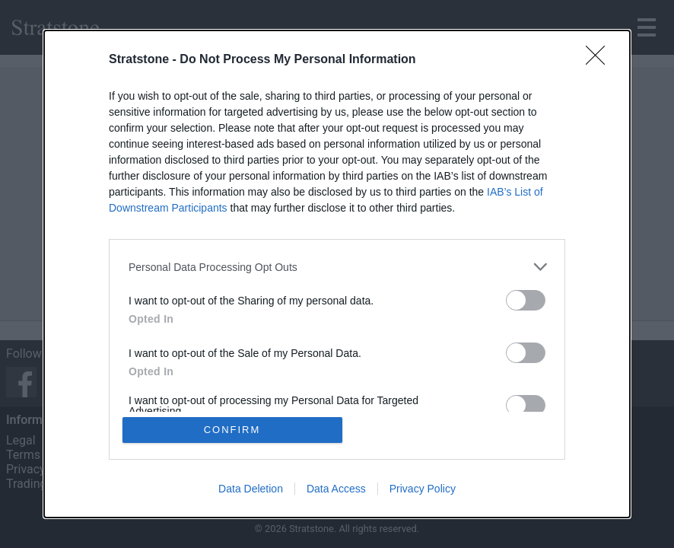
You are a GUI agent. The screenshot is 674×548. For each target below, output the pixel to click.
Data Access (336, 489)
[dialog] (337, 274)
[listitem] (337, 267)
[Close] (600, 60)
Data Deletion (250, 489)
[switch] (525, 300)
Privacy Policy (422, 489)
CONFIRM (232, 429)
